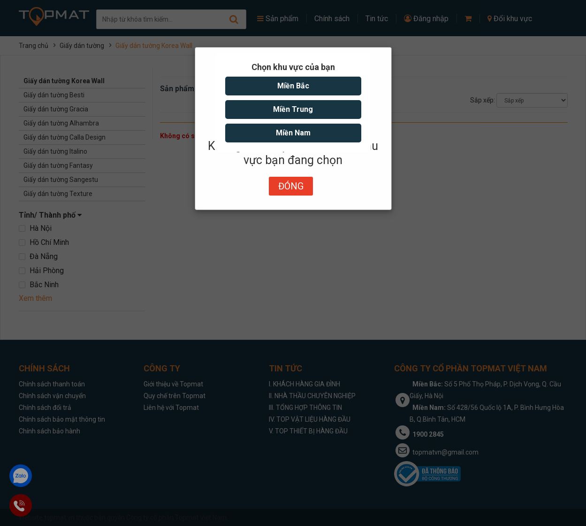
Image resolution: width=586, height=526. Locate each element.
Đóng (291, 186)
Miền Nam (293, 132)
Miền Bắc (293, 85)
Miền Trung (293, 109)
